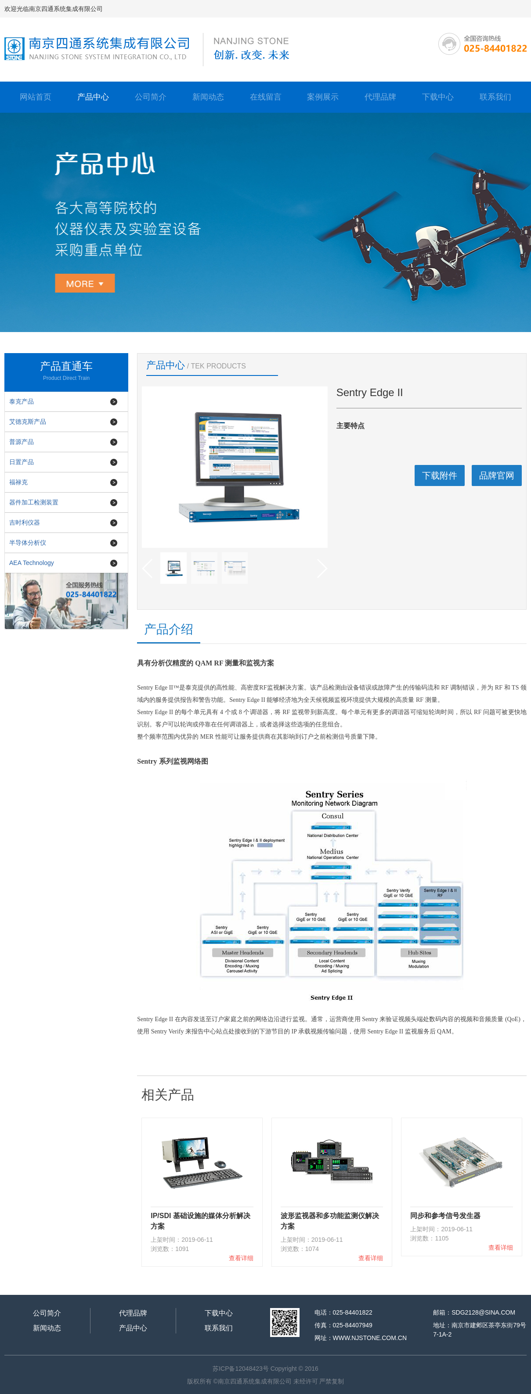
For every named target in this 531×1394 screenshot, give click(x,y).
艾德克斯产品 (27, 421)
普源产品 (21, 441)
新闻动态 (208, 97)
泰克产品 (21, 401)
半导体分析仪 (27, 542)
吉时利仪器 (24, 522)
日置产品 (21, 461)
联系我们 (495, 97)
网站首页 (35, 97)
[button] (322, 568)
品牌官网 (496, 475)
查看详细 (241, 1258)
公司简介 (150, 97)
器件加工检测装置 (33, 502)
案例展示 (323, 97)
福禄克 (18, 482)
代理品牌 (380, 97)
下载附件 (439, 475)
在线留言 (266, 97)
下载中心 (438, 97)
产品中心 (93, 97)
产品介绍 (168, 629)
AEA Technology (31, 562)
